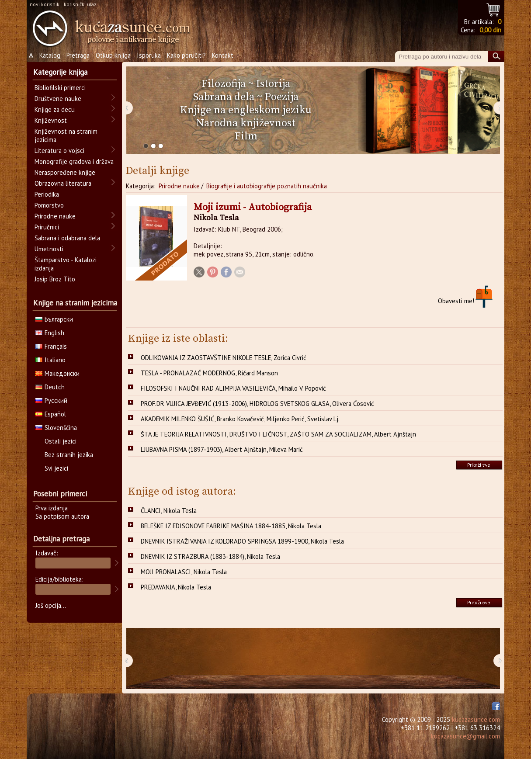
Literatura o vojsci (59, 150)
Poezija (281, 97)
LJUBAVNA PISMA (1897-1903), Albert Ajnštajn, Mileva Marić (222, 449)
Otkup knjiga (113, 55)
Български (54, 319)
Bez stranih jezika (69, 455)
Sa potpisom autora (62, 516)
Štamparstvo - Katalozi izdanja (66, 264)
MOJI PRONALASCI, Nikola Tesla (184, 572)
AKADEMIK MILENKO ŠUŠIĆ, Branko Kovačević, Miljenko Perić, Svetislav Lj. (240, 419)
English (49, 333)
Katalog (49, 55)
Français (51, 346)
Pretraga (78, 55)
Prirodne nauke (179, 186)
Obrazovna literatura (63, 183)
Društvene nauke (58, 98)
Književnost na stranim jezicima (66, 135)
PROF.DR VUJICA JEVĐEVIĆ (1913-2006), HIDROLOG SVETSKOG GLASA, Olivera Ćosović (257, 403)
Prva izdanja (51, 508)
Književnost (51, 120)
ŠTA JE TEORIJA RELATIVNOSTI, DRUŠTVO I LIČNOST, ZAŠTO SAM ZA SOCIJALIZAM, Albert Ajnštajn (278, 434)
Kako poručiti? (186, 55)
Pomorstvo (49, 205)
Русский (51, 400)
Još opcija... (50, 605)
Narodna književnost (245, 123)
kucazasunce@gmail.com (465, 736)
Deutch (50, 387)
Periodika (47, 194)
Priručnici (47, 227)
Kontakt (222, 55)
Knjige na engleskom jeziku (246, 110)
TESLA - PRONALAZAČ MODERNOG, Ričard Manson (209, 373)
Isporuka (149, 55)
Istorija (273, 83)
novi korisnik (44, 4)
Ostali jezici (60, 441)
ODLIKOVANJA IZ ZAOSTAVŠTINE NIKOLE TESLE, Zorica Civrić (223, 358)
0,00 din (490, 30)
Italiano (50, 360)
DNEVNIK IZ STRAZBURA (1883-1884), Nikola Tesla (210, 556)
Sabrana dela (223, 97)
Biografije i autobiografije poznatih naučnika (266, 186)
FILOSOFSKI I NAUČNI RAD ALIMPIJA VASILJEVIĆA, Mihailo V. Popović (233, 388)
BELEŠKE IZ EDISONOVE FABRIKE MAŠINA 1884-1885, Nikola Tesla (231, 526)
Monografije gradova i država (74, 161)
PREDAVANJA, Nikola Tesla (176, 587)
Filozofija (223, 83)
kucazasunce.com (476, 719)
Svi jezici (56, 468)
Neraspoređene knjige (65, 172)
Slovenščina (56, 427)
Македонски (57, 373)
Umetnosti (49, 249)
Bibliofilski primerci (60, 87)
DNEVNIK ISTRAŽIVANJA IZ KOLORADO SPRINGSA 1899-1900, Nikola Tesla (242, 541)
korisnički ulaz (80, 4)
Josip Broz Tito (55, 279)
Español (50, 414)
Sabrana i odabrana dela (67, 238)
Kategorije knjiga (60, 72)
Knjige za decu (55, 109)
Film (246, 136)
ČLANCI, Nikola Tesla (169, 510)
